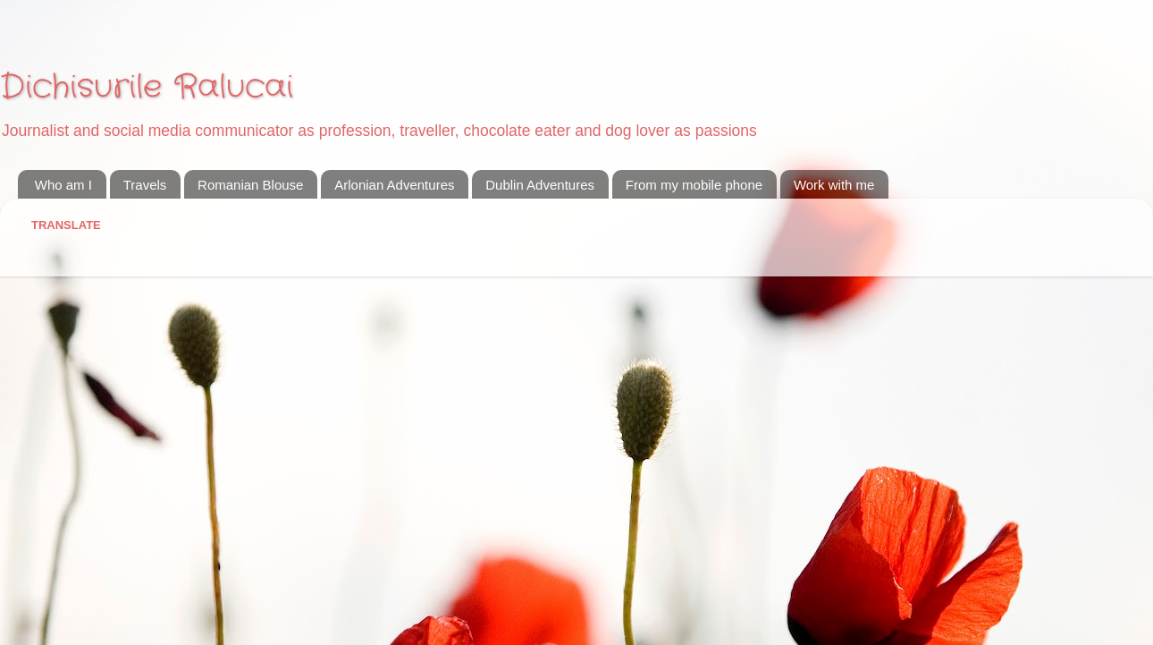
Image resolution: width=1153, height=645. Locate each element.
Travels (145, 184)
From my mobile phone (694, 184)
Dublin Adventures (539, 184)
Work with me (834, 184)
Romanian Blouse (250, 184)
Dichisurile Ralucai (146, 87)
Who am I (63, 184)
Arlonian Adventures (394, 184)
